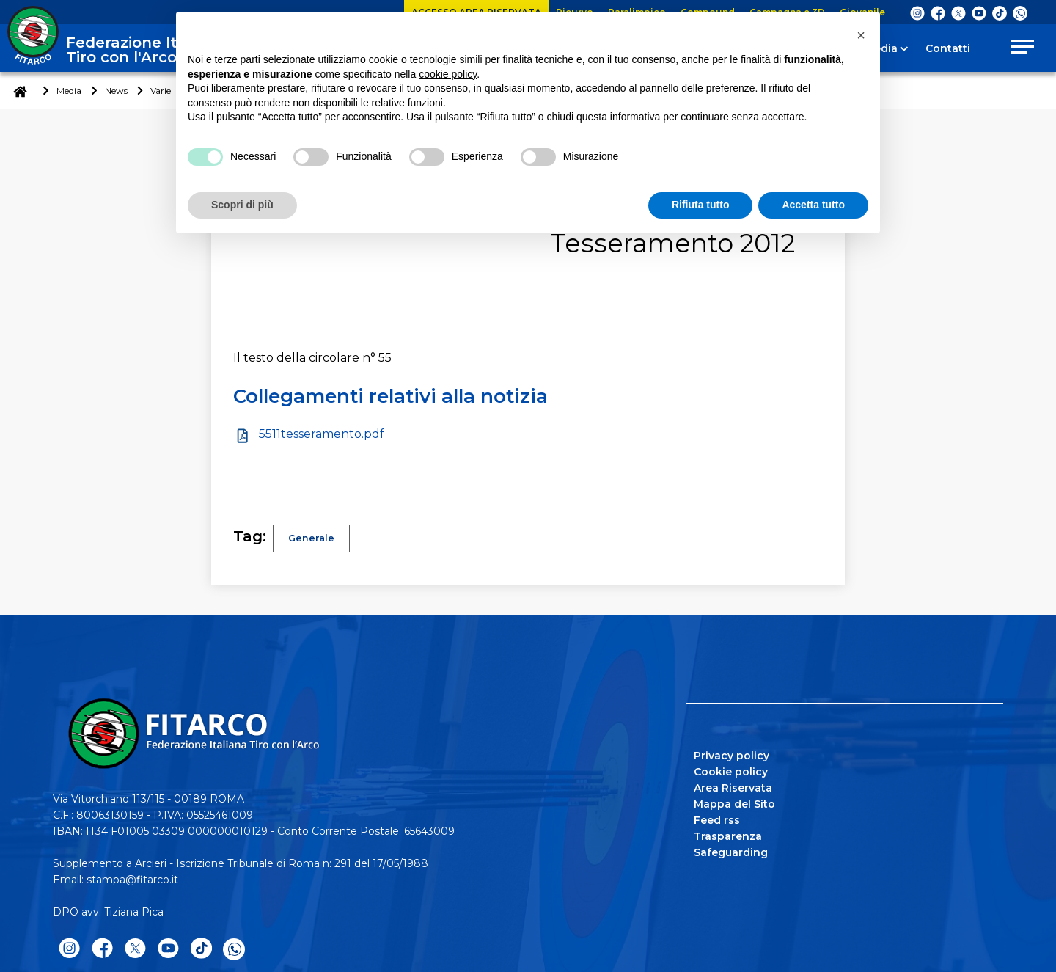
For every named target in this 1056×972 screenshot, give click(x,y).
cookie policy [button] (448, 74)
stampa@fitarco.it (132, 879)
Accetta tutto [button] (813, 205)
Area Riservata (733, 787)
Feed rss (717, 820)
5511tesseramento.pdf (321, 434)
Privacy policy (731, 755)
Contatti (947, 48)
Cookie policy (731, 771)
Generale (312, 538)
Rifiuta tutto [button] (701, 205)
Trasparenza (728, 836)
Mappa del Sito (734, 804)
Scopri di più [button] (242, 205)
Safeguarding (731, 852)
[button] (861, 35)
